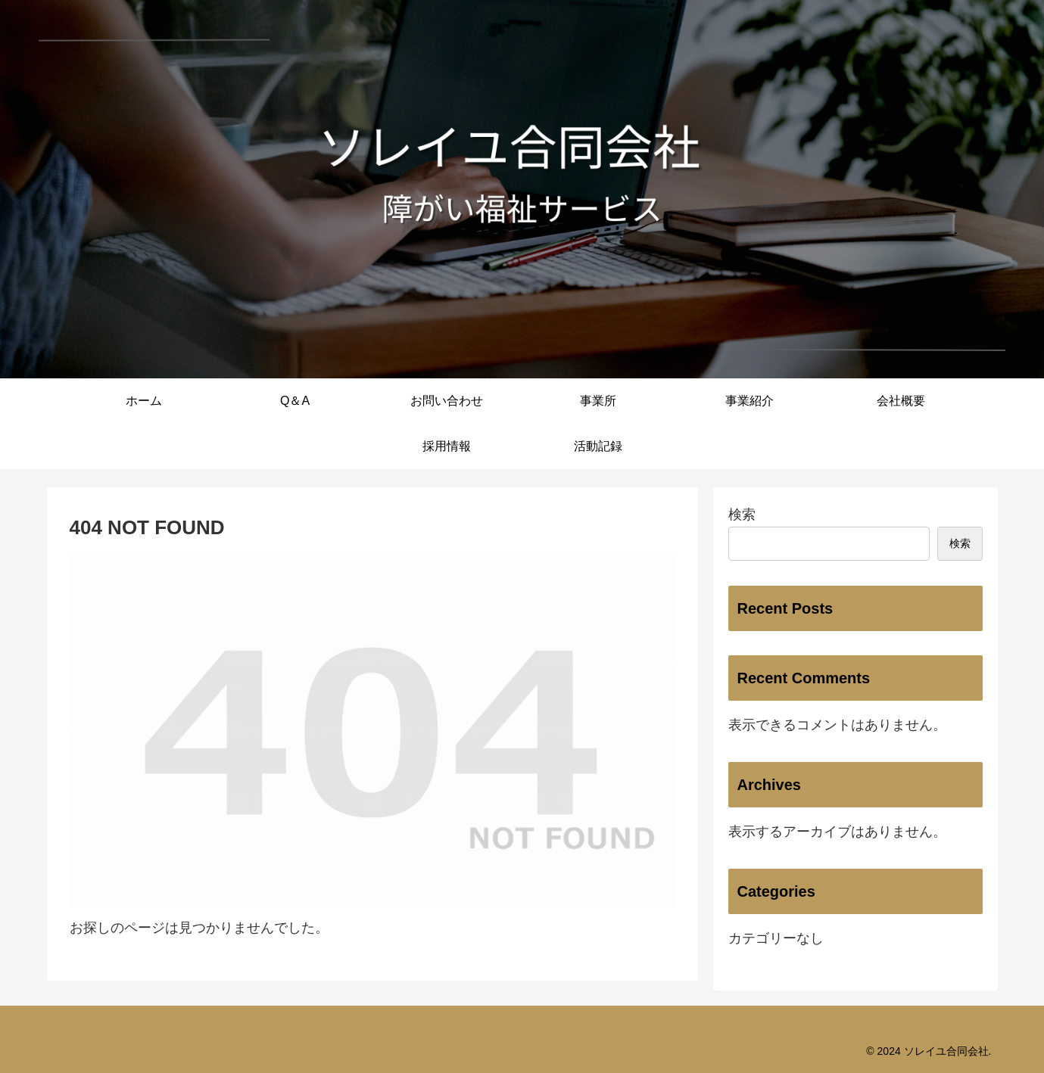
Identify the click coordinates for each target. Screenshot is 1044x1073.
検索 (742, 514)
